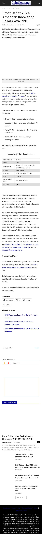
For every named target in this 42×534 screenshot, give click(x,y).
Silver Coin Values (21, 501)
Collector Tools (27, 499)
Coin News (6, 499)
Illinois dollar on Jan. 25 (13, 235)
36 (38, 25)
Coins (35, 499)
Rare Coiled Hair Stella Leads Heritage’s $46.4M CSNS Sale (17, 428)
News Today (16, 499)
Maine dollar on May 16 (21, 238)
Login (37, 339)
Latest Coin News (10, 393)
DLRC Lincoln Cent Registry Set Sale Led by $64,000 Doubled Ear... (26, 479)
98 (38, 433)
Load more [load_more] (21, 488)
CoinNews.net (6, 433)
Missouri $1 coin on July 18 (12, 241)
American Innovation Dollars (11, 8)
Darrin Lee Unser (9, 25)
